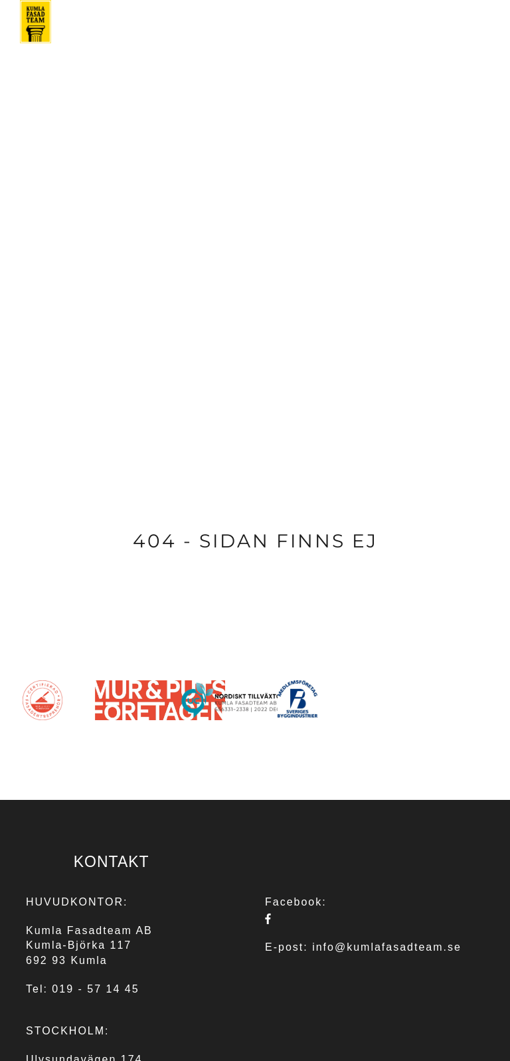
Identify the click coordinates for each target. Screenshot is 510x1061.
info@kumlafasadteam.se (387, 947)
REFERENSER (401, 46)
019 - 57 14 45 (95, 989)
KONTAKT (463, 46)
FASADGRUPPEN (275, 46)
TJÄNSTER (198, 46)
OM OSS (342, 46)
